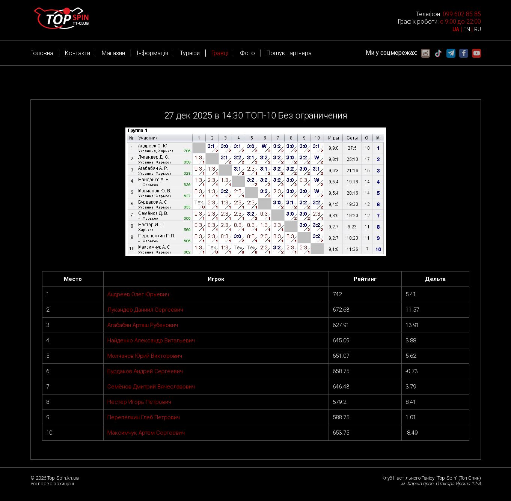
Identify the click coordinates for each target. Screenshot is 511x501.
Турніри (190, 53)
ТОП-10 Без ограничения (296, 115)
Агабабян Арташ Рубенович (142, 325)
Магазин (113, 53)
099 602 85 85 (462, 14)
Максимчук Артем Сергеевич (146, 432)
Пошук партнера (289, 53)
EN (466, 29)
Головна (41, 53)
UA (455, 29)
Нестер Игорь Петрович (139, 402)
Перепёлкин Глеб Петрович (143, 417)
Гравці (219, 53)
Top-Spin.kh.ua (63, 478)
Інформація (152, 53)
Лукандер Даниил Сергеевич (145, 309)
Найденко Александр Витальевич (151, 340)
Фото (247, 53)
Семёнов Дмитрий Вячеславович (151, 386)
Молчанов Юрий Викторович (144, 355)
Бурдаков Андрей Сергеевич (145, 371)
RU (477, 29)
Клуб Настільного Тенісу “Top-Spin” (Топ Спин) (431, 478)
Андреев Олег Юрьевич (138, 294)
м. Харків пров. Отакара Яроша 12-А (441, 483)
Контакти (77, 53)
